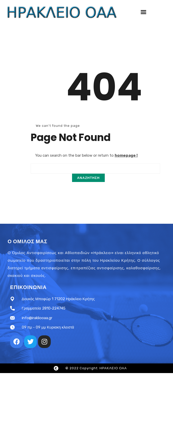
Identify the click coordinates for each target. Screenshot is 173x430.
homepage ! (126, 155)
